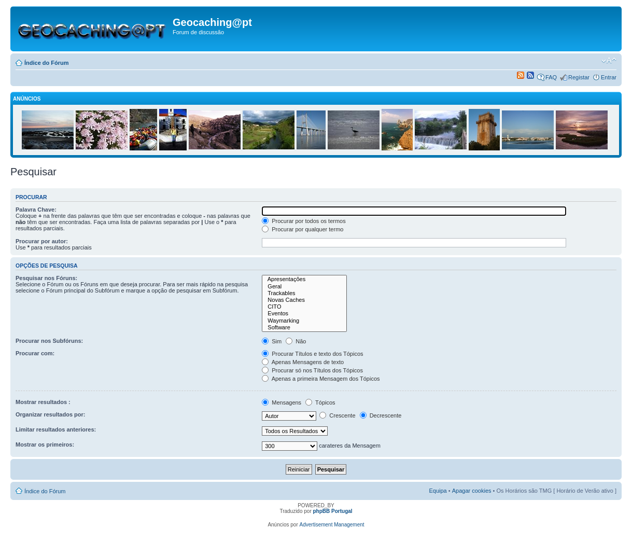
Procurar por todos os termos (304, 221)
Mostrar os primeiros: (45, 444)
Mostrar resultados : (43, 402)
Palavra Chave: (36, 209)
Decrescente (381, 415)
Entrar (608, 77)
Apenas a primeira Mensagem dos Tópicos (321, 379)
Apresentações (304, 279)
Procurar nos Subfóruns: (49, 341)
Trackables (304, 293)
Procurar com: (35, 353)
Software (304, 327)
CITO (304, 306)
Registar (578, 77)
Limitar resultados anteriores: (56, 429)
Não (296, 341)
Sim (272, 341)
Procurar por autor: (42, 241)
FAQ (551, 77)
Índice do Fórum (46, 63)
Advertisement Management (332, 524)
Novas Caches (304, 300)
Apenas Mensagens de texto (303, 362)
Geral (304, 286)
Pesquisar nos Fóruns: (46, 278)
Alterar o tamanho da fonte (608, 60)
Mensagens (281, 402)
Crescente (337, 415)
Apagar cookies (471, 491)
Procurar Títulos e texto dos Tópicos (312, 354)
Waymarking (304, 320)
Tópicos (320, 402)
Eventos (304, 313)
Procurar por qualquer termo (302, 229)
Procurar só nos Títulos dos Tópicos (312, 370)
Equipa (437, 491)
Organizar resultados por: (50, 414)
